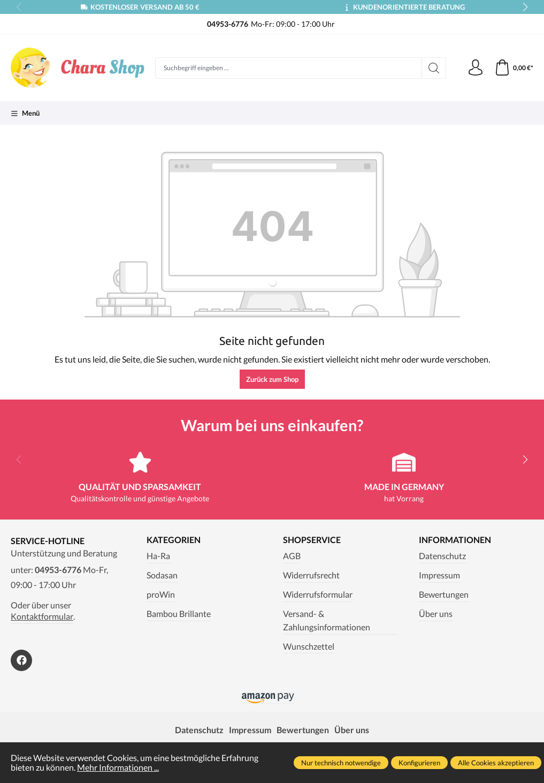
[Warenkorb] (513, 68)
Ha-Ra (158, 556)
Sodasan (162, 575)
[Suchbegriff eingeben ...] (288, 68)
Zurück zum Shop (272, 379)
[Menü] (25, 113)
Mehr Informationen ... (118, 767)
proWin (161, 594)
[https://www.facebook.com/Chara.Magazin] (21, 660)
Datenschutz (442, 556)
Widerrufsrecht (311, 575)
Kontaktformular (42, 616)
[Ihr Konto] (476, 68)
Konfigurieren (419, 762)
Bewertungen (444, 594)
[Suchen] (434, 68)
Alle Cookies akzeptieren (496, 762)
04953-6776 (58, 570)
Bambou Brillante (179, 614)
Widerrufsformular (318, 594)
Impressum (439, 575)
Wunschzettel (308, 646)
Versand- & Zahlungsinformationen (326, 620)
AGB (292, 556)
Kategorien (174, 540)
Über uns (436, 614)
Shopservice (312, 540)
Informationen (455, 540)
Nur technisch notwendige (341, 762)
